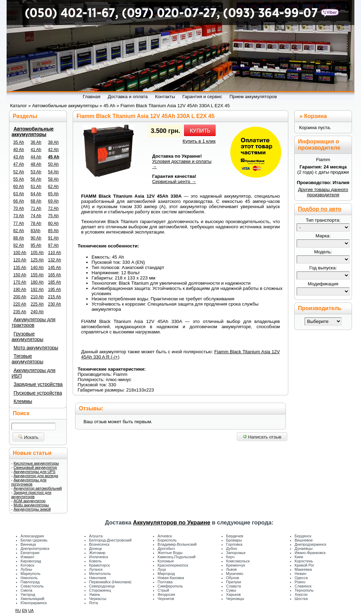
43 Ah (18, 157)
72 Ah (53, 208)
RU (18, 610)
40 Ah (18, 149)
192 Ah (37, 289)
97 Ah (53, 245)
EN (24, 610)
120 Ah (19, 260)
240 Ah (37, 311)
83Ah (35, 230)
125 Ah (37, 260)
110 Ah (54, 252)
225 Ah (37, 304)
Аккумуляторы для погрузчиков (28, 482)
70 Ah (18, 208)
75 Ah (53, 215)
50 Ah (53, 164)
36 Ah (36, 142)
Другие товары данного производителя (323, 192)
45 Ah (53, 157)
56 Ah (36, 179)
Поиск (21, 413)
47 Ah (18, 164)
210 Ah (37, 296)
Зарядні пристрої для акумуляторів (31, 494)
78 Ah (36, 223)
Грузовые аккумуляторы (27, 336)
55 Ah (18, 179)
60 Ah (18, 186)
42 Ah (53, 149)
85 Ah (53, 230)
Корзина (315, 116)
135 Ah (19, 267)
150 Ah (19, 275)
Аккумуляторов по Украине (171, 522)
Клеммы (23, 401)
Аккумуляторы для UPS (34, 471)
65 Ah (53, 193)
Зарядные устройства (38, 384)
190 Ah (19, 289)
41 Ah (36, 149)
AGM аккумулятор (30, 501)
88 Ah (18, 238)
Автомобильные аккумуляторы (32, 131)
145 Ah (54, 267)
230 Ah (54, 304)
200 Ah (19, 296)
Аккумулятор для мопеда (36, 476)
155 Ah (37, 275)
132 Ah (54, 260)
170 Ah (19, 282)
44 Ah (36, 157)
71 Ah (36, 208)
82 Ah (18, 230)
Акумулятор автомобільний (38, 488)
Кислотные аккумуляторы (36, 463)
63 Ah (18, 193)
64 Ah (36, 193)
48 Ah (36, 164)
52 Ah (18, 171)
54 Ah (53, 171)
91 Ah (53, 238)
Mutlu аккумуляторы (31, 505)
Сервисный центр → (174, 181)
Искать (28, 437)
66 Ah (18, 201)
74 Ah (36, 215)
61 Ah (36, 186)
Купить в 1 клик (199, 141)
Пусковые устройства (38, 393)
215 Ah (54, 296)
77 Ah (18, 223)
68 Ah (36, 201)
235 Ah (19, 311)
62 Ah (53, 186)
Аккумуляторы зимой (32, 509)
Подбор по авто (320, 209)
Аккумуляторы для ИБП (33, 373)
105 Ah (37, 252)
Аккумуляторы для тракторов (33, 322)
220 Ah (19, 304)
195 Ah (54, 289)
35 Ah (18, 142)
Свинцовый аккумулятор (35, 467)
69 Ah (53, 201)
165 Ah (54, 275)
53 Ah (36, 171)
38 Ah (53, 142)
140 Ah (37, 267)
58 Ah (53, 179)
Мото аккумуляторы (36, 347)
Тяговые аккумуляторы (27, 358)
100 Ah (19, 252)
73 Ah (18, 215)
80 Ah (53, 223)
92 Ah (18, 245)
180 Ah (37, 282)
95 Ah (36, 245)
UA (30, 610)
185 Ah (54, 282)
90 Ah (36, 238)
